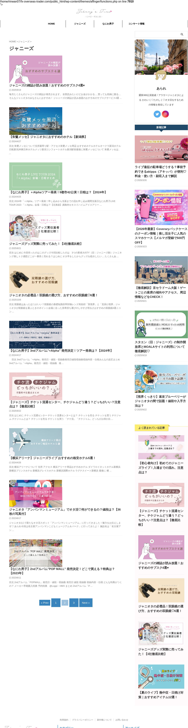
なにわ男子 (108, 23)
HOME (51, 23)
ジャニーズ (80, 23)
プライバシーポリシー (82, 690)
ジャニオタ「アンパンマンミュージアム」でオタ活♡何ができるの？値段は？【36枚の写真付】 (93, 358)
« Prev (47, 438)
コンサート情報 (136, 23)
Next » (84, 438)
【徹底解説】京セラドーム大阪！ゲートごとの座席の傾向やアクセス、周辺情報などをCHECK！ (161, 284)
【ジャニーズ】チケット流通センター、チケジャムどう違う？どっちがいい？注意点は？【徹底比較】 (93, 281)
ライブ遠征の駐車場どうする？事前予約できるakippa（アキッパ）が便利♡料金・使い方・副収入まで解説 (161, 170)
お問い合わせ (121, 690)
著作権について (104, 690)
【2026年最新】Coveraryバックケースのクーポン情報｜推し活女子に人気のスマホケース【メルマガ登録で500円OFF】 (160, 231)
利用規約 (64, 690)
